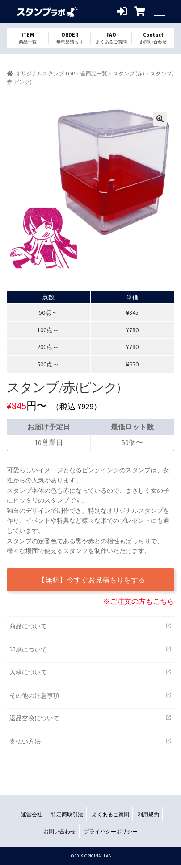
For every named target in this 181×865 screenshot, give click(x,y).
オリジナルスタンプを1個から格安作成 (47, 11)
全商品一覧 (93, 73)
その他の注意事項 (90, 695)
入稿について (90, 672)
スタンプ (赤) (128, 73)
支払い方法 (90, 741)
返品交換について (90, 718)
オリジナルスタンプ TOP (45, 73)
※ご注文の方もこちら (138, 601)
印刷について (90, 649)
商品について (90, 626)
